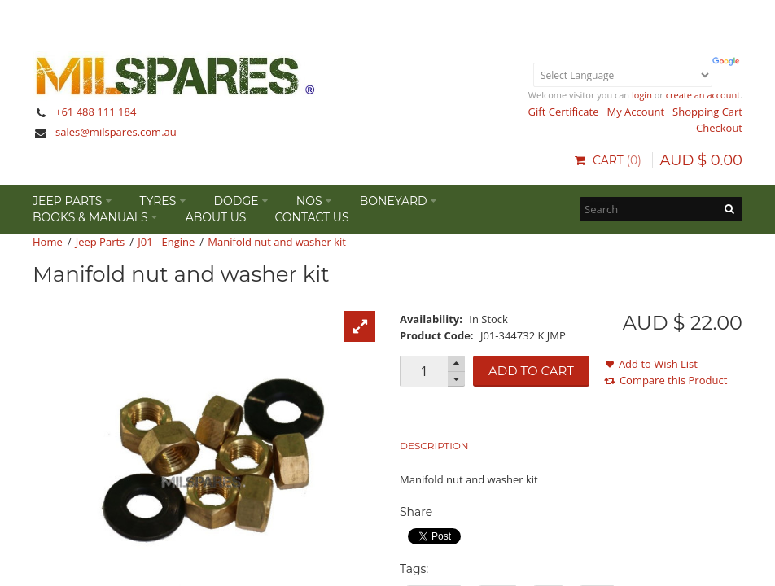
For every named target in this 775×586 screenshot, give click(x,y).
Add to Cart (531, 370)
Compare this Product (673, 380)
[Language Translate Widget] (622, 75)
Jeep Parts (100, 241)
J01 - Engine (166, 241)
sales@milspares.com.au (116, 132)
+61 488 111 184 (95, 111)
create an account (703, 95)
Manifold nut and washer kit (277, 241)
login (642, 95)
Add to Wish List (658, 363)
